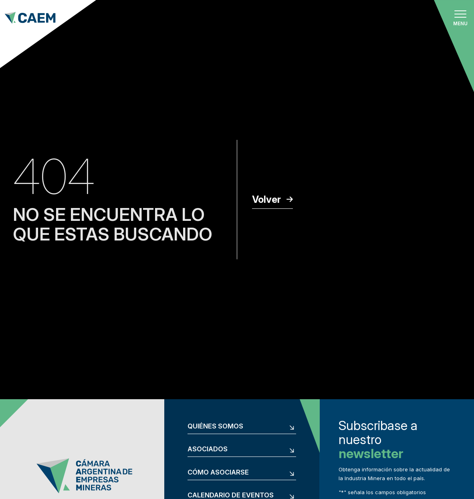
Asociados (208, 449)
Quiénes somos (215, 426)
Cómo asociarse (218, 472)
